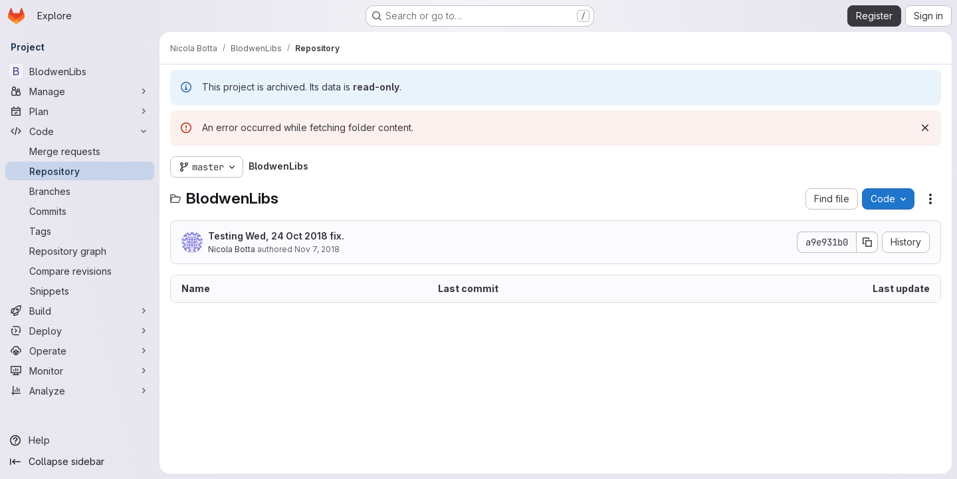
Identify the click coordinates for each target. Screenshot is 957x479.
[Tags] (79, 231)
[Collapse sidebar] (79, 461)
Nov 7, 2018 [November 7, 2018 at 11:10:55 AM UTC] (317, 249)
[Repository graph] (79, 250)
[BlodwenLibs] (79, 71)
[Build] (79, 310)
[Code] (79, 131)
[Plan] (79, 111)
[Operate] (79, 350)
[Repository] (79, 171)
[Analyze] (79, 390)
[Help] (79, 440)
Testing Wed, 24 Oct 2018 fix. (276, 235)
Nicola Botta (231, 249)
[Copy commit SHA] (867, 242)
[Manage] (79, 91)
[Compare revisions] (79, 270)
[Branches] (79, 191)
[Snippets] (79, 290)
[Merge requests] (79, 151)
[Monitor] (79, 370)
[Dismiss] (925, 128)
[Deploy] (79, 330)
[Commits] (79, 211)
